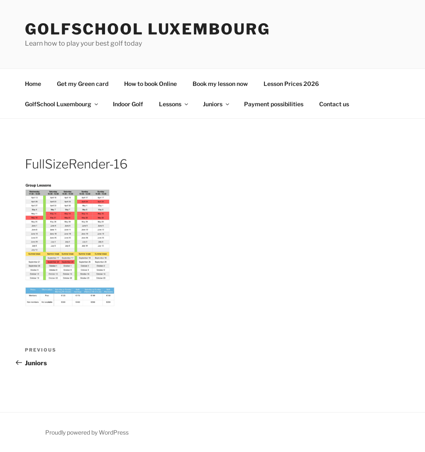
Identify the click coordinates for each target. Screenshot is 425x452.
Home (33, 83)
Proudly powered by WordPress (87, 432)
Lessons (174, 104)
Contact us (334, 104)
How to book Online (150, 83)
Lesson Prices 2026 (291, 83)
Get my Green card (82, 83)
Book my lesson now (220, 83)
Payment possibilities (273, 104)
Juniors (216, 104)
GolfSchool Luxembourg (147, 29)
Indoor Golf (128, 104)
